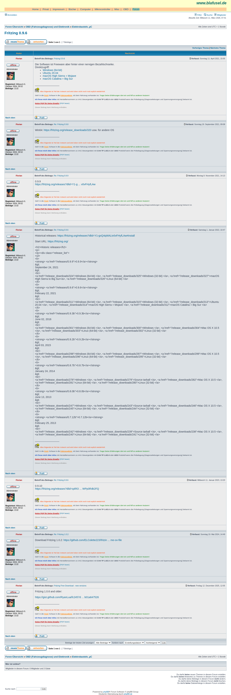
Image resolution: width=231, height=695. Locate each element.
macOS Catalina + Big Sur (58, 78)
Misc (116, 9)
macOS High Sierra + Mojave (59, 75)
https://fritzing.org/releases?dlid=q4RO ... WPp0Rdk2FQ (67, 488)
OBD (125, 9)
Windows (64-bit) (52, 70)
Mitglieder (220, 15)
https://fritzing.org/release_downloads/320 (67, 130)
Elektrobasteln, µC (82, 27)
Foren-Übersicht (14, 27)
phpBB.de (128, 694)
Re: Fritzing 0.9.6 (61, 230)
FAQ (198, 15)
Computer (85, 9)
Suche (208, 15)
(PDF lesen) (52, 103)
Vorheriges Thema (200, 48)
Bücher (72, 9)
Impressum (59, 9)
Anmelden (11, 15)
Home (35, 9)
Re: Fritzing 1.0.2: (61, 534)
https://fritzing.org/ (58, 241)
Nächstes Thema (217, 48)
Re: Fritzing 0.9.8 (61, 124)
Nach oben (10, 118)
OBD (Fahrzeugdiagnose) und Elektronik (47, 27)
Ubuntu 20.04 (50, 73)
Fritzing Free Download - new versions (70, 586)
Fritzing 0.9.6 (16, 33)
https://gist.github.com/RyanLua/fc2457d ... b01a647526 (67, 597)
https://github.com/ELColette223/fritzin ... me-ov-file (93, 540)
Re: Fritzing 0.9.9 (61, 176)
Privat (46, 9)
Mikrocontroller (102, 9)
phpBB (106, 692)
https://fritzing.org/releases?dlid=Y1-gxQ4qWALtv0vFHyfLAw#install (96, 235)
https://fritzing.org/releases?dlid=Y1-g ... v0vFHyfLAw (65, 184)
